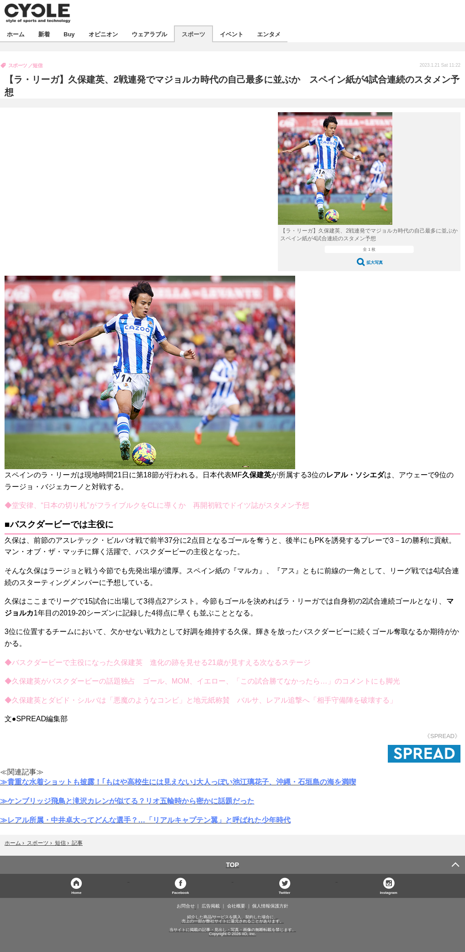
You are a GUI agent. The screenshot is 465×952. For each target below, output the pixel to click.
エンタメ (269, 34)
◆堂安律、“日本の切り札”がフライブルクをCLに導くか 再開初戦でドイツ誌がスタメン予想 (157, 505)
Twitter (285, 892)
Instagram (388, 892)
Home (76, 892)
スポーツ (193, 34)
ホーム (16, 34)
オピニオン (103, 34)
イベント (231, 34)
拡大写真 (374, 262)
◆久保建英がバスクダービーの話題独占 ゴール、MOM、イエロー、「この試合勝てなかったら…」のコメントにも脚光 (202, 681)
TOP (232, 864)
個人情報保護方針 (270, 906)
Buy (69, 34)
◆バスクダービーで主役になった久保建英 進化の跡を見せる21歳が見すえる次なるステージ (158, 662)
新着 (44, 34)
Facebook (180, 892)
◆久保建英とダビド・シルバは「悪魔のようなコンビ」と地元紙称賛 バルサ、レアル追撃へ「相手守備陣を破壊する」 (201, 700)
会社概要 (236, 906)
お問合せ (186, 906)
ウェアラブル (149, 34)
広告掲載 (211, 906)
